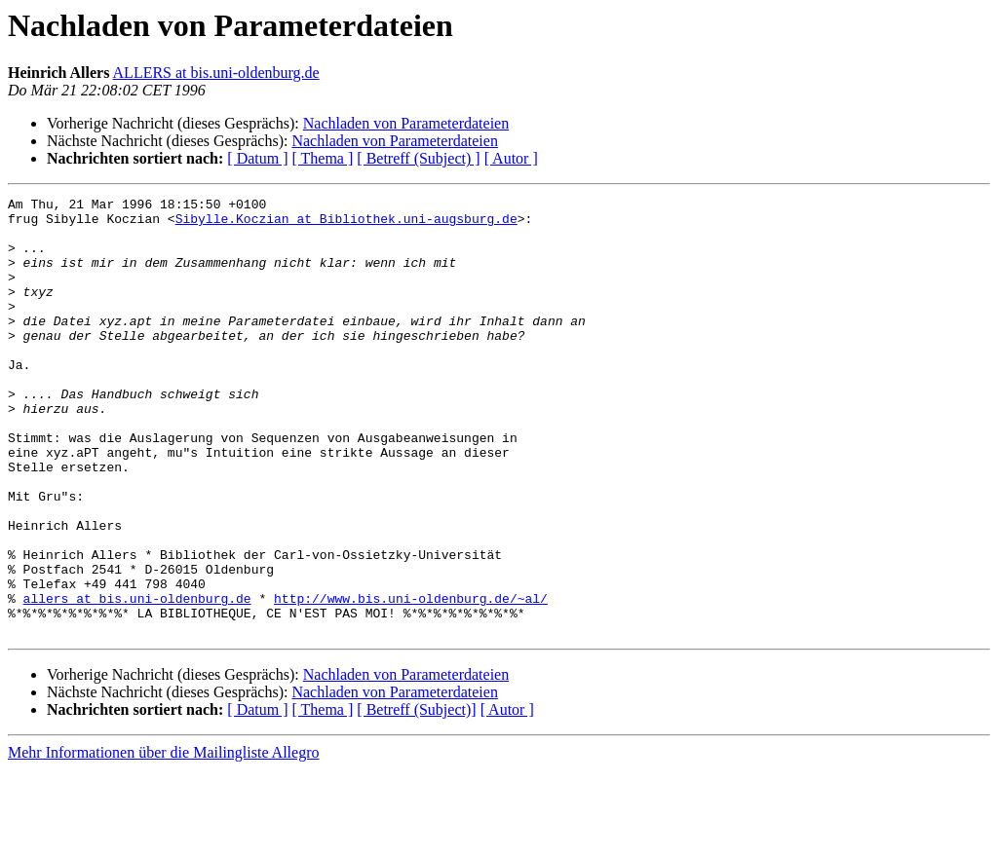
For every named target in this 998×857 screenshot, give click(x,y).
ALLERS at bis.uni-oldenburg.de (216, 72)
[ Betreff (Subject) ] (418, 158)
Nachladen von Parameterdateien (406, 123)
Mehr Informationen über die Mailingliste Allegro (163, 840)
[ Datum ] (257, 158)
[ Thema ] (323, 158)
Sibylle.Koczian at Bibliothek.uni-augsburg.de (346, 224)
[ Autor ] (511, 158)
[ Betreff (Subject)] (416, 797)
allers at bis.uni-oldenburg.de (137, 680)
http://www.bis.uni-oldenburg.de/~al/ (411, 680)
